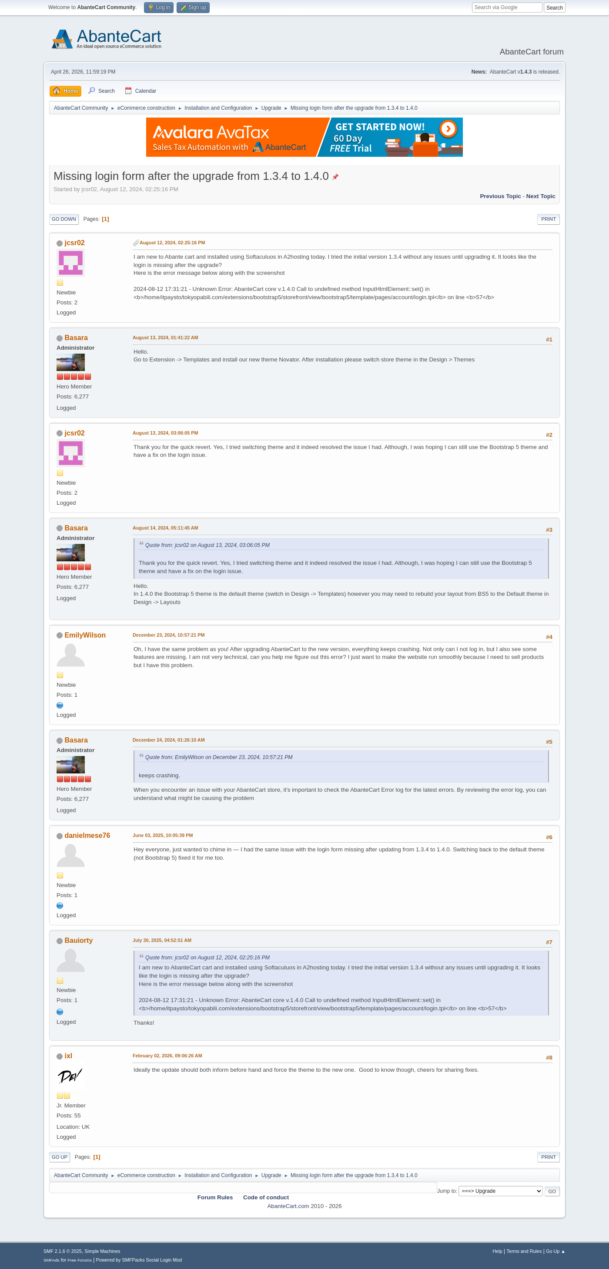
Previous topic (500, 196)
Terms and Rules (524, 1251)
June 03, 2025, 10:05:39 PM (163, 835)
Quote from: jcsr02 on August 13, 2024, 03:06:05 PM (207, 545)
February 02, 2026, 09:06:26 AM (167, 1055)
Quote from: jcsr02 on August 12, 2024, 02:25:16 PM (207, 958)
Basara (75, 337)
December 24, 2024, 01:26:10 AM (169, 739)
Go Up (59, 1157)
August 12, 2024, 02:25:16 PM (172, 242)
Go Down (64, 219)
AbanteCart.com (288, 1206)
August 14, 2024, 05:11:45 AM (165, 527)
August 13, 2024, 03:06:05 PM (165, 432)
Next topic (540, 196)
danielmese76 (87, 835)
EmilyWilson (85, 635)
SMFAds (52, 1260)
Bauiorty (78, 940)
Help (497, 1251)
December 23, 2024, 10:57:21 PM (168, 635)
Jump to (446, 1191)
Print (548, 219)
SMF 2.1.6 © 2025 (63, 1251)
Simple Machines (102, 1251)
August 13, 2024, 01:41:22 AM (165, 337)
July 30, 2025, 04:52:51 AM (162, 940)
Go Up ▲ (556, 1251)
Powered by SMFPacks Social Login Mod (139, 1259)
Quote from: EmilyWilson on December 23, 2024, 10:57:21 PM (219, 757)
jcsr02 (74, 242)
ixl (68, 1056)
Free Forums (79, 1260)
